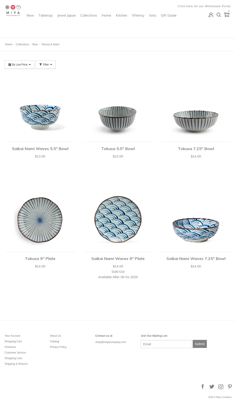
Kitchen (158, 21)
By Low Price (19, 64)
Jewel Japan (103, 21)
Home (143, 21)
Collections (125, 21)
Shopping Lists (13, 358)
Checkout (10, 347)
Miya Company (22, 32)
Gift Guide (82, 30)
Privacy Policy (58, 347)
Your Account (12, 335)
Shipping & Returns (16, 363)
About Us (55, 335)
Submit (200, 344)
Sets (66, 30)
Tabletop (82, 21)
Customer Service (15, 352)
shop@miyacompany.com (110, 342)
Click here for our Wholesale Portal (205, 6)
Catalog (54, 341)
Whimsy (174, 21)
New (66, 21)
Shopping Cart (13, 341)
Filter (45, 64)
